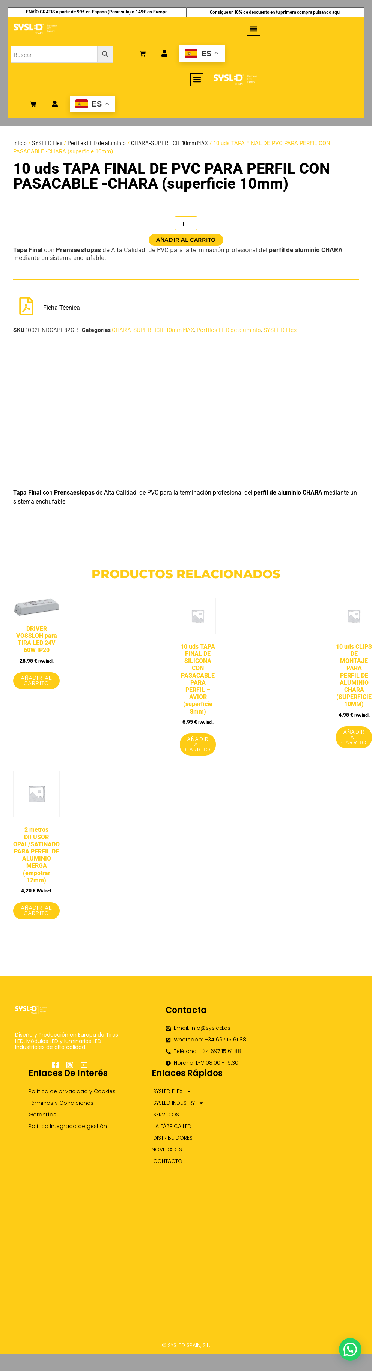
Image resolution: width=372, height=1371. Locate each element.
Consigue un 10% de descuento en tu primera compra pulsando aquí (275, 12)
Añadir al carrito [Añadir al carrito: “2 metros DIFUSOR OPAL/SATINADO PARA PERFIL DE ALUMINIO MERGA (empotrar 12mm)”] (36, 910)
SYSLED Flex (47, 143)
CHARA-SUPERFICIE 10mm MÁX (169, 143)
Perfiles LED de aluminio (97, 143)
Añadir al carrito (186, 239)
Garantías (42, 1114)
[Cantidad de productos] (186, 223)
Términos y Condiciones (61, 1103)
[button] (253, 29)
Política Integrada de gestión (68, 1126)
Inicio (20, 143)
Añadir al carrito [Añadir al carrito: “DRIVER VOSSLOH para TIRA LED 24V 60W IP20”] (36, 680)
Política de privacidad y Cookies (72, 1091)
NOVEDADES (167, 1149)
